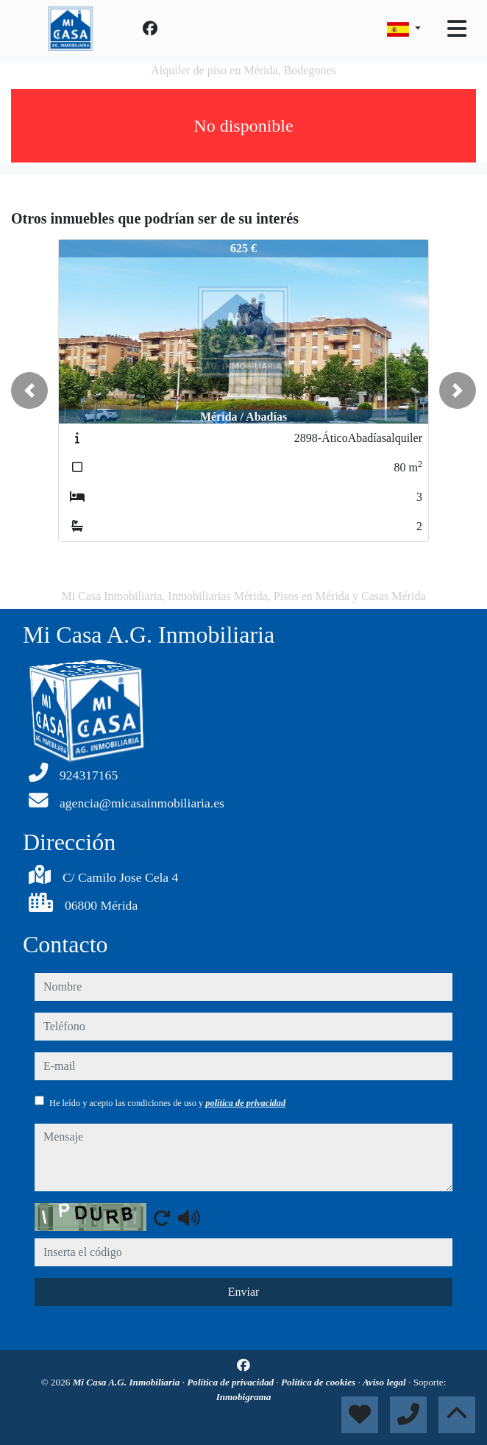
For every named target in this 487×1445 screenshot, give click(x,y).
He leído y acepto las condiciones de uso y (167, 1103)
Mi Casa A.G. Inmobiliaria (127, 1382)
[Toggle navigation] (456, 29)
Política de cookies (319, 1382)
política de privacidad (245, 1103)
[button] (29, 390)
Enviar (244, 1291)
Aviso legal (385, 1382)
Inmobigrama (243, 1396)
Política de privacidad (231, 1382)
